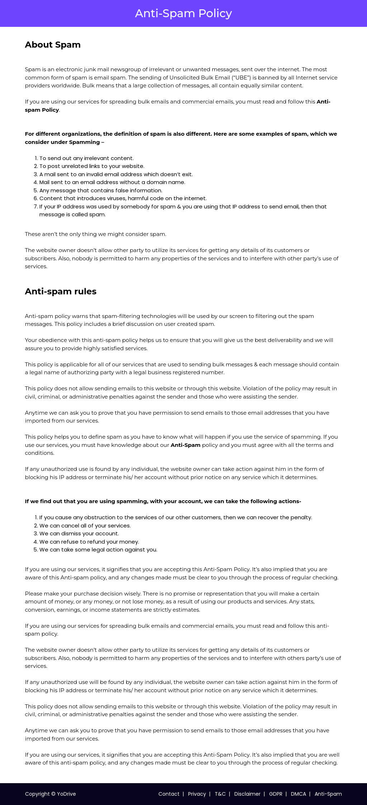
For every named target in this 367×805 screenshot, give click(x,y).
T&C (220, 793)
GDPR (275, 793)
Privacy (197, 793)
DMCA (298, 793)
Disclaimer (247, 793)
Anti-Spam (328, 793)
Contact (169, 793)
